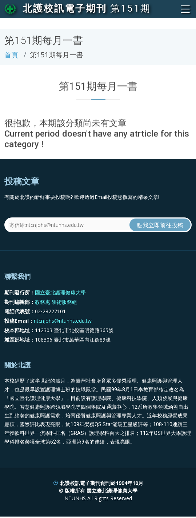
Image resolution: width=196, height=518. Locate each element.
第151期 (130, 8)
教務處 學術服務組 (56, 301)
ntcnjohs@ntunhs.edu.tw (63, 320)
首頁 (11, 55)
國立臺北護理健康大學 (60, 292)
